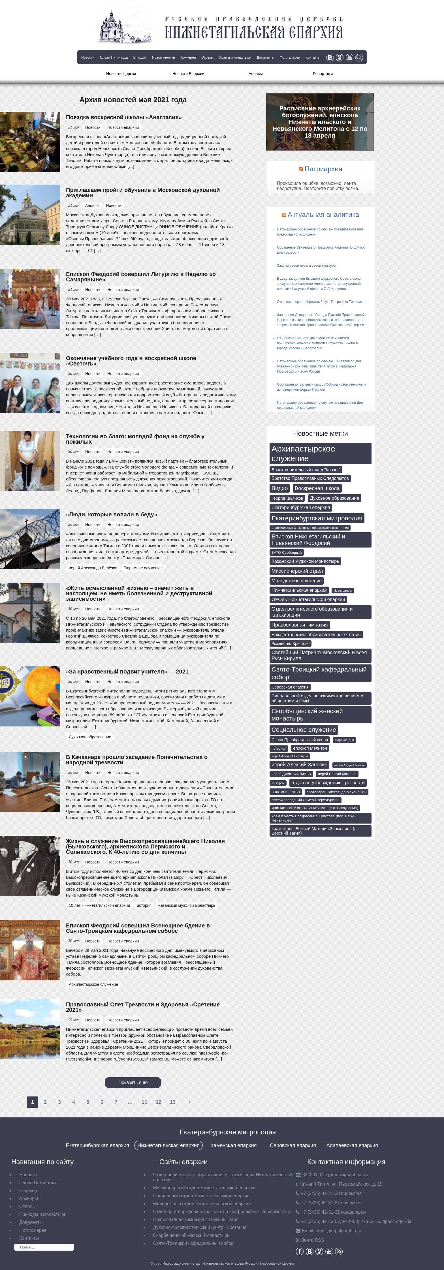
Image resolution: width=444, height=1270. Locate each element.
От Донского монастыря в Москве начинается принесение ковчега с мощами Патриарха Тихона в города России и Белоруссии (317, 343)
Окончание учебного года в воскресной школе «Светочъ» (131, 361)
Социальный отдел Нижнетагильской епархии (201, 1195)
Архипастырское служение (93, 984)
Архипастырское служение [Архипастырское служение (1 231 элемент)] (303, 453)
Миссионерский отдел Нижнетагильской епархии (204, 1187)
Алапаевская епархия (352, 1145)
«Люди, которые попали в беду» (111, 514)
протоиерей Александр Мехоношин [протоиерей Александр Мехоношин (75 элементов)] (336, 792)
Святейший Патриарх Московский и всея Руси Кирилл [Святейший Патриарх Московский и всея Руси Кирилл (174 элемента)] (319, 655)
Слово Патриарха (114, 57)
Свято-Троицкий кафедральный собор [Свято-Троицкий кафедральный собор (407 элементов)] (319, 673)
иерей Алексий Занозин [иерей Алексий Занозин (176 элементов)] (299, 764)
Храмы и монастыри (235, 57)
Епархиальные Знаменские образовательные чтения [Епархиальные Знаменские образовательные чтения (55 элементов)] (310, 527)
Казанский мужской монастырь (186, 905)
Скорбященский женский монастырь (191, 1235)
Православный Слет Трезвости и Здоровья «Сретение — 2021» (146, 1007)
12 (158, 1102)
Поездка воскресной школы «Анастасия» (124, 117)
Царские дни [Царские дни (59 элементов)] (344, 740)
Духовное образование (90, 737)
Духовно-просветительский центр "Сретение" (200, 1227)
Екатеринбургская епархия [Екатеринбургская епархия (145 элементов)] (301, 507)
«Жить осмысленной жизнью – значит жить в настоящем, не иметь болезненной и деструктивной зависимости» (139, 593)
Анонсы (256, 73)
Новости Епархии (188, 73)
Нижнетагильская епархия (168, 1145)
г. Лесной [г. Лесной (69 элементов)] (279, 749)
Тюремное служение (143, 568)
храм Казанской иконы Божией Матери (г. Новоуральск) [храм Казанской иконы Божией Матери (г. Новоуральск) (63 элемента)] (315, 808)
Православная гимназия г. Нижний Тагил (196, 1219)
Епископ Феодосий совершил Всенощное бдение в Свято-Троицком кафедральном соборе (138, 928)
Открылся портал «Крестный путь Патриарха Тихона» (319, 302)
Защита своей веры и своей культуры (306, 266)
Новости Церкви (121, 73)
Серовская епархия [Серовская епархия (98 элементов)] (290, 687)
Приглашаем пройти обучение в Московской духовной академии (143, 192)
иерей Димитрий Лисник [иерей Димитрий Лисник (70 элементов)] (291, 774)
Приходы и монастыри (43, 1214)
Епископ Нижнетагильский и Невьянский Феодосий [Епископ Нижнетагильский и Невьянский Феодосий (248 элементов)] (308, 539)
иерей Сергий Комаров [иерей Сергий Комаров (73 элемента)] (337, 774)
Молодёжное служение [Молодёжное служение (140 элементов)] (297, 580)
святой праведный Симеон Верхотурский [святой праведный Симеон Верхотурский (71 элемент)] (306, 800)
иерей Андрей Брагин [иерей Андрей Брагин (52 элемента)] (349, 765)
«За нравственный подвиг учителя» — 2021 (127, 671)
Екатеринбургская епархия (97, 1145)
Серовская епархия (293, 1145)
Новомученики (163, 57)
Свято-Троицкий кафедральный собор (193, 1243)
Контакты (313, 57)
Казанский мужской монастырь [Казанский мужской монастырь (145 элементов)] (305, 561)
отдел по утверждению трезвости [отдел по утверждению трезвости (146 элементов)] (328, 782)
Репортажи (323, 73)
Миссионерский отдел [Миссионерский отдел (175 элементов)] (297, 571)
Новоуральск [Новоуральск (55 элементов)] (343, 590)
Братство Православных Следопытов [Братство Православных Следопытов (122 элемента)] (310, 478)
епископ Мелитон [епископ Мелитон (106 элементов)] (310, 748)
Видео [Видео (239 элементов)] (280, 488)
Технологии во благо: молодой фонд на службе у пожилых (135, 439)
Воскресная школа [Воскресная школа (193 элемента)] (317, 488)
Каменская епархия (233, 1145)
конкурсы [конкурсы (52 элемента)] (278, 783)
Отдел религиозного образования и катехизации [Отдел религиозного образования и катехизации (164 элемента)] (312, 612)
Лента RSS (312, 1240)
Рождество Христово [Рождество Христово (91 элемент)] (290, 643)
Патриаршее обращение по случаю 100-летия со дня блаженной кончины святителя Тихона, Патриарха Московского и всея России (319, 366)
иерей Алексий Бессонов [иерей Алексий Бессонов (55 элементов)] (290, 756)
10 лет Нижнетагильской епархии (99, 905)
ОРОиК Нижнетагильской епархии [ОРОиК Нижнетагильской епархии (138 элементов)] (308, 599)
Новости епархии (123, 127)
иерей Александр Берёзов (93, 568)
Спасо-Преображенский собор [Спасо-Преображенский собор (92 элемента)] (300, 739)
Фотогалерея (290, 57)
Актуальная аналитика (323, 214)
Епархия (140, 57)
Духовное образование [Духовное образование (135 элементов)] (334, 498)
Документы (265, 57)
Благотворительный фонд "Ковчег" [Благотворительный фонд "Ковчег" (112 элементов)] (306, 469)
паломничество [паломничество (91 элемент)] (286, 792)
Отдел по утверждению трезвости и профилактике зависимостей (221, 1211)
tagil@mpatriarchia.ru (338, 1230)
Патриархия (323, 169)
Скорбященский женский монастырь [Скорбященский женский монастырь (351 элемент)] (307, 714)
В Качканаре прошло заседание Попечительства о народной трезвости (137, 760)
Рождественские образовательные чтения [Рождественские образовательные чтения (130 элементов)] (316, 634)
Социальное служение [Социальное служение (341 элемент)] (304, 729)
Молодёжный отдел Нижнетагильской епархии (202, 1203)
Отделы (207, 57)
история (144, 905)
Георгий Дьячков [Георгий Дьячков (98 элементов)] (287, 498)
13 (173, 1102)
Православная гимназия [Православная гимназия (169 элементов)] (300, 625)
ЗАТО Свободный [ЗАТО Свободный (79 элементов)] (287, 552)
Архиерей (188, 57)
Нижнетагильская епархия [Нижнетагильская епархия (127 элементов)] (299, 590)
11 (144, 1102)
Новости (87, 57)
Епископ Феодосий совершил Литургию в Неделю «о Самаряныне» (141, 277)
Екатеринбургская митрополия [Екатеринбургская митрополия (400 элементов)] (317, 518)
